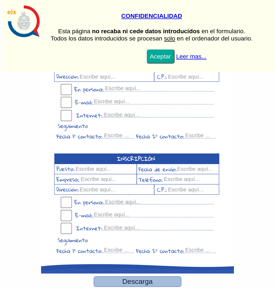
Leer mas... (191, 56)
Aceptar (160, 56)
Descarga (137, 281)
